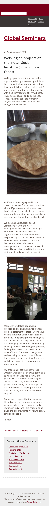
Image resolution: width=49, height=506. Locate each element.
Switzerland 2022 (16, 456)
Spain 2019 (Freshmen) (19, 453)
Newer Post (10, 430)
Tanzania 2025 (15, 469)
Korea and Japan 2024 (18, 446)
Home (25, 430)
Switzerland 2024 (16, 459)
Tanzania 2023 (15, 462)
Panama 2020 (15, 450)
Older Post (39, 430)
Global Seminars (25, 38)
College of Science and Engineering (24, 22)
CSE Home (32, 18)
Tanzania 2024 (15, 466)
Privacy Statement (34, 502)
